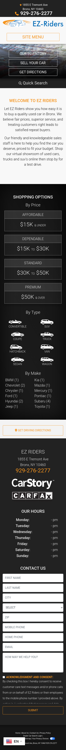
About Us (25, 733)
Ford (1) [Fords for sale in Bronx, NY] (11, 396)
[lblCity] (33, 597)
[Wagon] (47, 361)
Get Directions (33, 72)
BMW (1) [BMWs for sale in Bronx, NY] (12, 380)
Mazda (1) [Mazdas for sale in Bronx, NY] (42, 385)
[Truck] (47, 336)
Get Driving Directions (33, 430)
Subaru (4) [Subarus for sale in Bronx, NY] (42, 401)
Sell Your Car (33, 63)
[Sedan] (17, 361)
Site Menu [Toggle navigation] (33, 37)
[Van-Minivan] (47, 349)
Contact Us (34, 733)
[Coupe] (17, 336)
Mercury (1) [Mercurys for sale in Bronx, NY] (43, 390)
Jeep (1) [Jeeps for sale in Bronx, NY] (11, 406)
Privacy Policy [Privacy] (45, 733)
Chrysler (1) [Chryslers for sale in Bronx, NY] (14, 390)
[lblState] (33, 607)
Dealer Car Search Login (32, 736)
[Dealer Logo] (33, 23)
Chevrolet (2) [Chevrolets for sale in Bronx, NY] (15, 385)
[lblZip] (33, 617)
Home (17, 733)
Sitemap (27, 739)
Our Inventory (33, 54)
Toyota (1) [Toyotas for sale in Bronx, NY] (42, 406)
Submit (33, 710)
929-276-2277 (36, 13)
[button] (33, 83)
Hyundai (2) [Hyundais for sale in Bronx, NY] (14, 401)
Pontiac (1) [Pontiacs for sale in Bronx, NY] (42, 396)
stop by (52, 159)
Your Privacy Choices (43, 739)
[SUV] (47, 324)
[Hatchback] (18, 349)
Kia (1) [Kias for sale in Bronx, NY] (39, 380)
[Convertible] (18, 324)
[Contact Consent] (4, 677)
